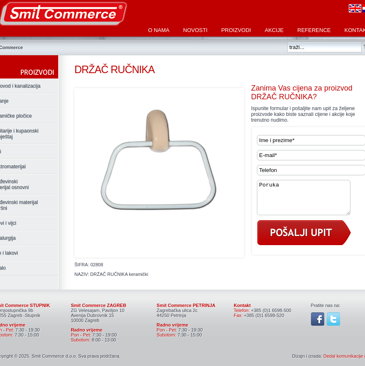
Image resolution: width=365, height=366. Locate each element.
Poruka (309, 200)
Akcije (274, 30)
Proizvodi (236, 30)
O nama (158, 30)
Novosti (195, 30)
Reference (313, 30)
